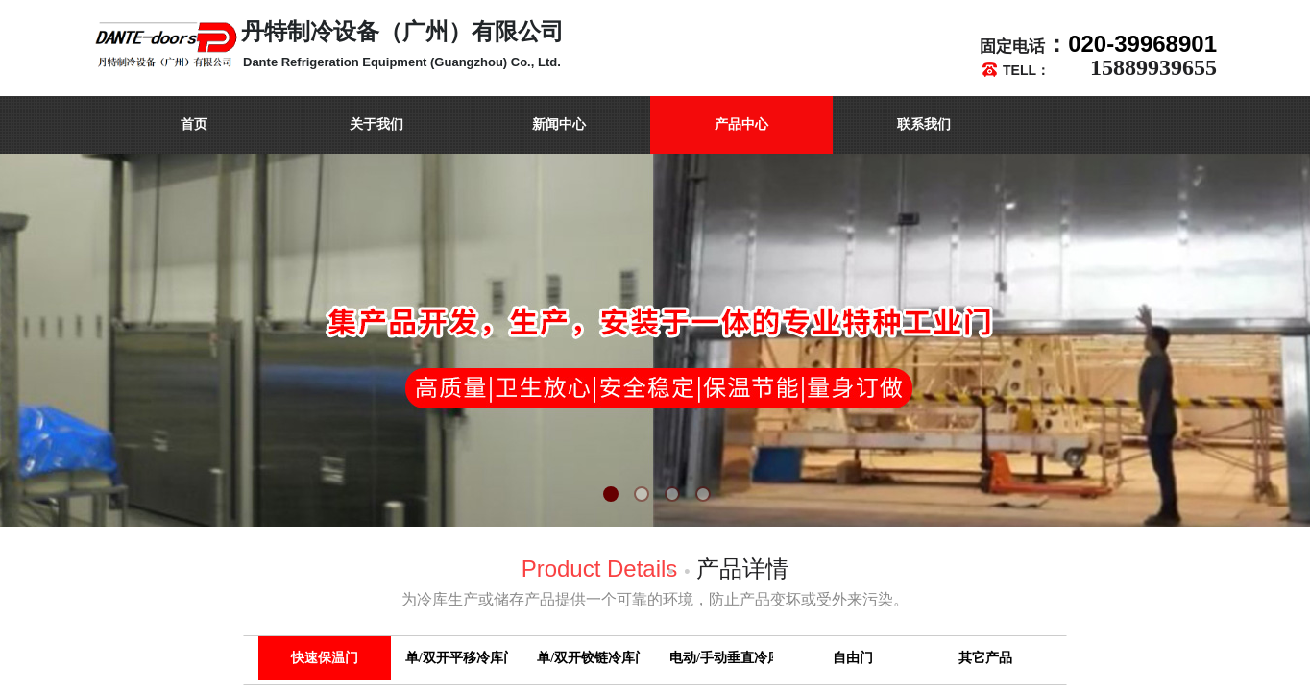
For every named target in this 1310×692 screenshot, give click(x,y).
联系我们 (924, 124)
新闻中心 (559, 124)
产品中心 (741, 124)
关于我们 (376, 124)
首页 (194, 124)
